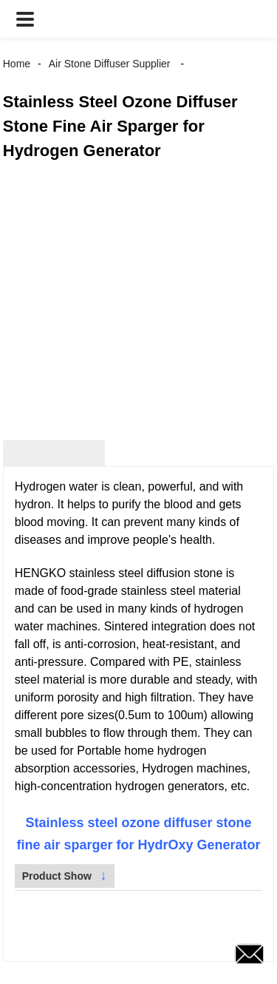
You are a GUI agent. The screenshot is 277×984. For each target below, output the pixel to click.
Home (16, 64)
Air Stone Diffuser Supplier (110, 64)
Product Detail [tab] (54, 453)
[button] (25, 19)
